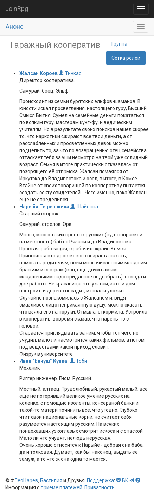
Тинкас (70, 73)
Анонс (15, 26)
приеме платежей (61, 487)
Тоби (78, 361)
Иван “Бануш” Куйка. (44, 361)
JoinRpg (16, 8)
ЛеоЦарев (26, 480)
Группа (119, 44)
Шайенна (84, 206)
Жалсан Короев (39, 73)
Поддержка (100, 480)
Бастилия (51, 480)
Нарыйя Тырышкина (44, 206)
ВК (125, 480)
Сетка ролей (125, 58)
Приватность (99, 487)
